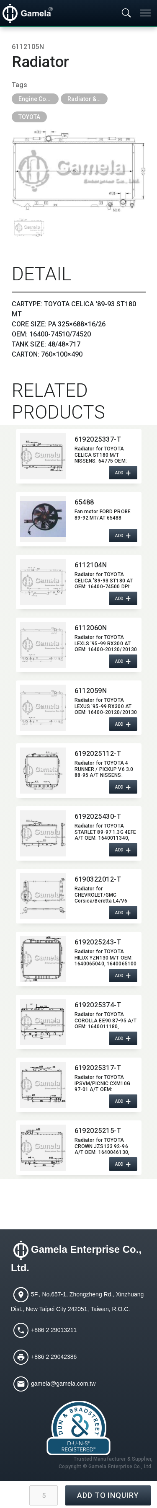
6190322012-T (98, 879)
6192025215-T (98, 1131)
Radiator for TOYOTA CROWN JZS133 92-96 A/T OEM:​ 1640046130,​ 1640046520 (102, 1146)
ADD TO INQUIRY (108, 1495)
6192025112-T (98, 754)
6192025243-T (98, 942)
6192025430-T (98, 816)
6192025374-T (98, 1005)
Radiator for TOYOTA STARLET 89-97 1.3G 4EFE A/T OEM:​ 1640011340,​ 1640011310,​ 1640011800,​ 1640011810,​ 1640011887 (106, 832)
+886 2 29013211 (54, 1329)
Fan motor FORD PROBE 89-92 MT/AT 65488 (103, 514)
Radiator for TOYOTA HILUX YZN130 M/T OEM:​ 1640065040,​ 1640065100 (106, 957)
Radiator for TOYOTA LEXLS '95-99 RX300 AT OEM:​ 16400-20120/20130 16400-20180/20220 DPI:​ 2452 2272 (106, 643)
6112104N (91, 565)
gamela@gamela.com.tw (63, 1383)
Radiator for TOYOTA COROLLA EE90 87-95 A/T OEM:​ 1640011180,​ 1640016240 (106, 1020)
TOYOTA (29, 117)
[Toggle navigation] (146, 13)
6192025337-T (98, 439)
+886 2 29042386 (54, 1356)
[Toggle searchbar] (126, 13)
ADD (119, 472)
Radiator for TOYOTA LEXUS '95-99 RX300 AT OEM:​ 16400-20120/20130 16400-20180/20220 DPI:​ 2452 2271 (106, 706)
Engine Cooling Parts (38, 99)
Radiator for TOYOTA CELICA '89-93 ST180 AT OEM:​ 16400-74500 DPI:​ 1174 (104, 580)
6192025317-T (98, 1068)
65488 (84, 502)
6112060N (91, 628)
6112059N (91, 691)
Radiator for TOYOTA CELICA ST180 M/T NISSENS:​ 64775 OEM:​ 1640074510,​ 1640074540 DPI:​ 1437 (106, 454)
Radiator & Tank (87, 99)
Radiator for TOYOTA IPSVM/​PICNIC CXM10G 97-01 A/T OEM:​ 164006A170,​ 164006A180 (102, 1083)
